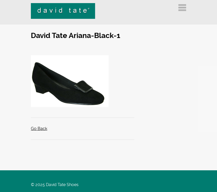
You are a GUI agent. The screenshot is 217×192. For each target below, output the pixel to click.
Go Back (39, 128)
